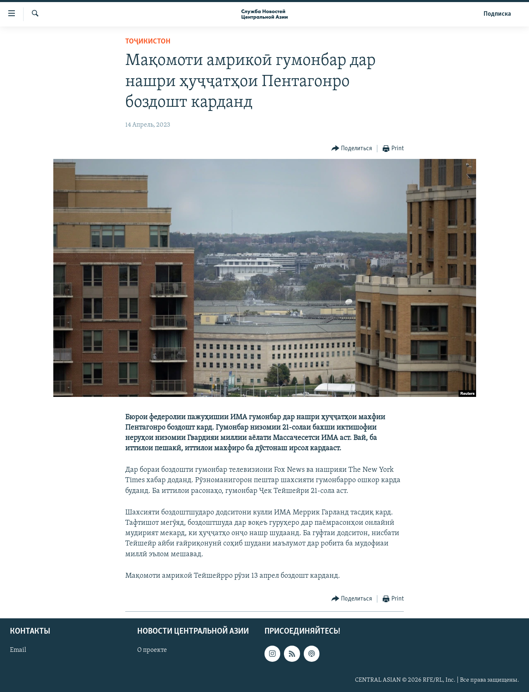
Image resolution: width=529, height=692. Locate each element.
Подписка (497, 14)
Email (18, 650)
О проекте (152, 650)
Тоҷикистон (147, 42)
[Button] (351, 148)
